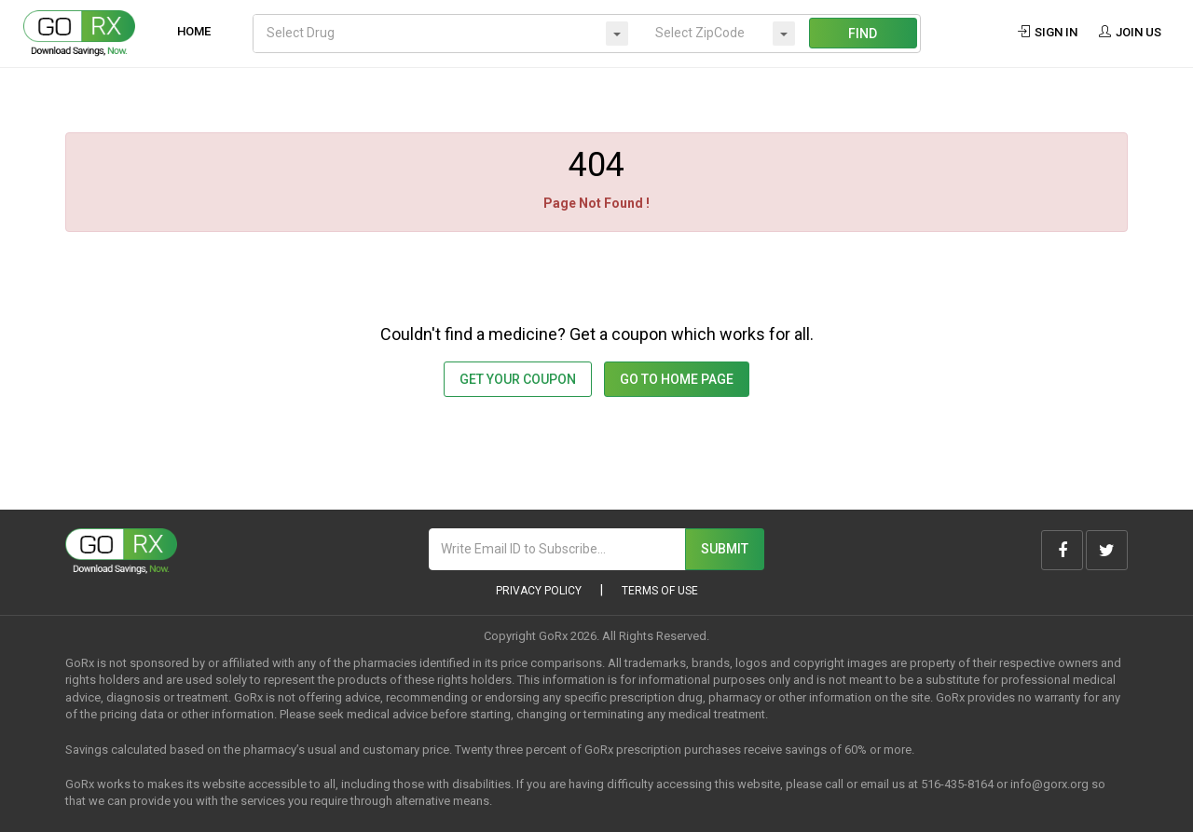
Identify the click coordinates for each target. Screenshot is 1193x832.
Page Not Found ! (596, 203)
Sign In (1047, 32)
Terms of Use (660, 590)
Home (194, 31)
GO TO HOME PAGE (677, 379)
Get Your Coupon (517, 379)
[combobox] (448, 33)
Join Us (1129, 32)
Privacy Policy (539, 590)
